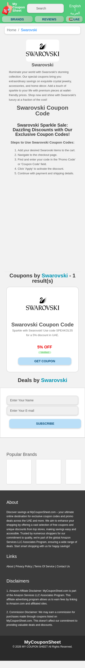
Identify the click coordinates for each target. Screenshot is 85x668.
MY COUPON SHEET (35, 646)
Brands (17, 19)
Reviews (49, 19)
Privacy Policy (23, 566)
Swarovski (55, 275)
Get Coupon (44, 361)
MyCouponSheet (42, 642)
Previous (37, 489)
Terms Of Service (44, 566)
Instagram (42, 652)
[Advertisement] (41, 225)
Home (11, 30)
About (9, 566)
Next (47, 489)
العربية (75, 13)
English (75, 6)
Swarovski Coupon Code (42, 324)
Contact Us (63, 566)
